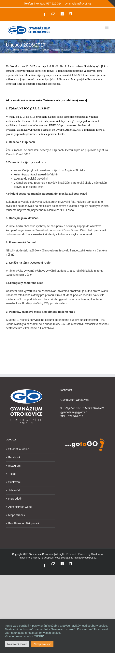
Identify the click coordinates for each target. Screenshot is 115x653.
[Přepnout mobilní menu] (107, 27)
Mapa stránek (16, 515)
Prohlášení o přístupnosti (23, 523)
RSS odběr (15, 498)
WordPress (97, 554)
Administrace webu (20, 506)
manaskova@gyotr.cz (85, 557)
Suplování (14, 482)
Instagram (14, 465)
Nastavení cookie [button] (17, 644)
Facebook (14, 457)
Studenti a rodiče (18, 449)
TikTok (12, 473)
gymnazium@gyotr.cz (78, 3)
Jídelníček (14, 490)
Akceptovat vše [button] (42, 644)
